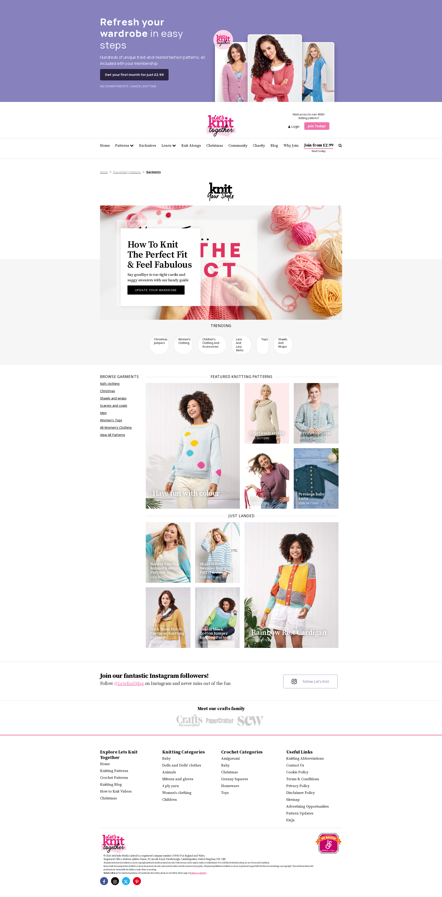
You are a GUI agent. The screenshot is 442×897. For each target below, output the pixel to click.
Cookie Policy (297, 772)
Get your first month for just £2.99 (134, 74)
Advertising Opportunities (307, 806)
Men (103, 413)
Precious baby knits (311, 496)
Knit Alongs (191, 145)
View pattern (163, 501)
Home (105, 145)
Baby (166, 758)
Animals (169, 772)
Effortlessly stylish (266, 433)
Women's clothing (176, 793)
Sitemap (293, 799)
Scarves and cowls (113, 405)
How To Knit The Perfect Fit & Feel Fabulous (159, 255)
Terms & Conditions (302, 779)
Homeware (230, 786)
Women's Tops (111, 420)
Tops (264, 339)
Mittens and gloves (177, 779)
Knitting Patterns (114, 771)
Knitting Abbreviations (305, 758)
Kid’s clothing (109, 383)
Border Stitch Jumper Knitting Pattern (165, 568)
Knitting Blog (111, 784)
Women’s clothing (184, 341)
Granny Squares (234, 779)
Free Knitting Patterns (127, 172)
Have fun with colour (186, 493)
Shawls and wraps (282, 343)
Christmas (214, 145)
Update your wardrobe (156, 290)
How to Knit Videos (116, 791)
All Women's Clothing (116, 427)
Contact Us (295, 765)
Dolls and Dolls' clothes (181, 765)
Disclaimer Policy (300, 793)
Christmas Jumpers (160, 341)
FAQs (290, 820)
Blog (274, 145)
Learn (168, 145)
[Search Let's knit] (340, 145)
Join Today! (317, 126)
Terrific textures (314, 433)
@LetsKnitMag (129, 684)
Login (293, 126)
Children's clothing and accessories (210, 343)
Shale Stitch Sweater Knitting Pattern (216, 568)
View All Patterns (112, 435)
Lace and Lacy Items (239, 344)
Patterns (124, 145)
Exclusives (147, 145)
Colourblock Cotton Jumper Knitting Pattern (215, 633)
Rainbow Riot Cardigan (289, 632)
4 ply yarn (170, 786)
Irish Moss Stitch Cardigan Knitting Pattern (167, 633)
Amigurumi (230, 758)
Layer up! (257, 498)
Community (237, 145)
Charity (259, 145)
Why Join (291, 145)
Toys (225, 793)
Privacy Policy (298, 786)
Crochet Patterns (114, 777)
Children (169, 799)
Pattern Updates (299, 813)
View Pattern (160, 577)
